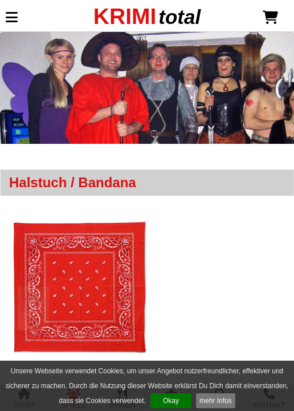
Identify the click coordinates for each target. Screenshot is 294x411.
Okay (171, 401)
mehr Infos (215, 401)
